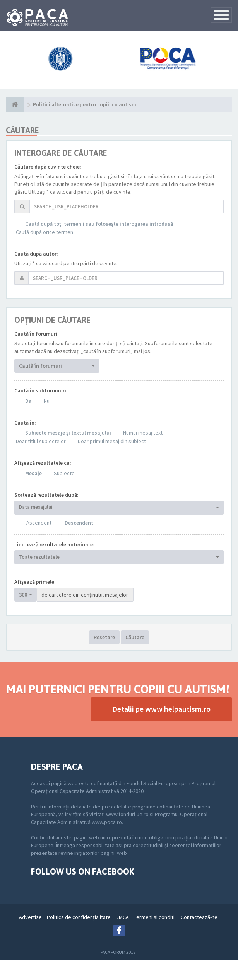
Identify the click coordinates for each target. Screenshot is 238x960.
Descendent (79, 522)
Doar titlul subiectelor (41, 441)
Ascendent (38, 522)
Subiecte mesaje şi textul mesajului (68, 432)
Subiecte (64, 473)
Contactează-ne (199, 917)
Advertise (30, 917)
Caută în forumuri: (36, 333)
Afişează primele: (35, 581)
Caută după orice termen (44, 231)
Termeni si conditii (155, 917)
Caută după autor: (36, 253)
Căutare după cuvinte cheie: (47, 166)
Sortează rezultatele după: (46, 494)
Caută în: (25, 422)
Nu (47, 400)
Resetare (104, 637)
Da (28, 400)
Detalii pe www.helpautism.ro (161, 709)
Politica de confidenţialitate (79, 917)
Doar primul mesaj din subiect (112, 441)
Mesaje (33, 473)
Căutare (134, 637)
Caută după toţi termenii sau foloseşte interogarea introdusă (99, 223)
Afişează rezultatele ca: (42, 462)
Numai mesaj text (143, 432)
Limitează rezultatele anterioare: (54, 544)
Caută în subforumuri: (41, 390)
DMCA (122, 917)
